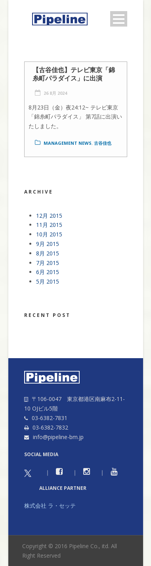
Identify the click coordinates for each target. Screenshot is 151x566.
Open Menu (118, 19)
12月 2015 (49, 215)
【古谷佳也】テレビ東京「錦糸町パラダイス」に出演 (73, 74)
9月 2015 (47, 244)
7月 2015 (47, 263)
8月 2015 (47, 253)
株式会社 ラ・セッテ (50, 505)
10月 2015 (49, 234)
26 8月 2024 (55, 93)
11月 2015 (49, 224)
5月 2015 (47, 281)
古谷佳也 (102, 143)
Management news (68, 143)
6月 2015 (47, 272)
